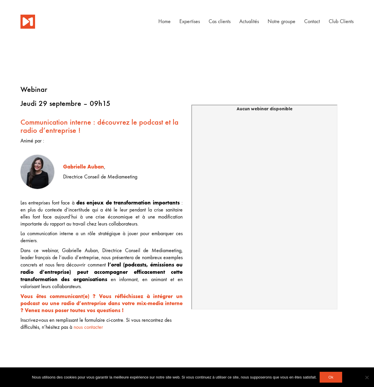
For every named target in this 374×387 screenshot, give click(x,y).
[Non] (367, 377)
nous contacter (88, 327)
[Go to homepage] (27, 22)
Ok (330, 377)
